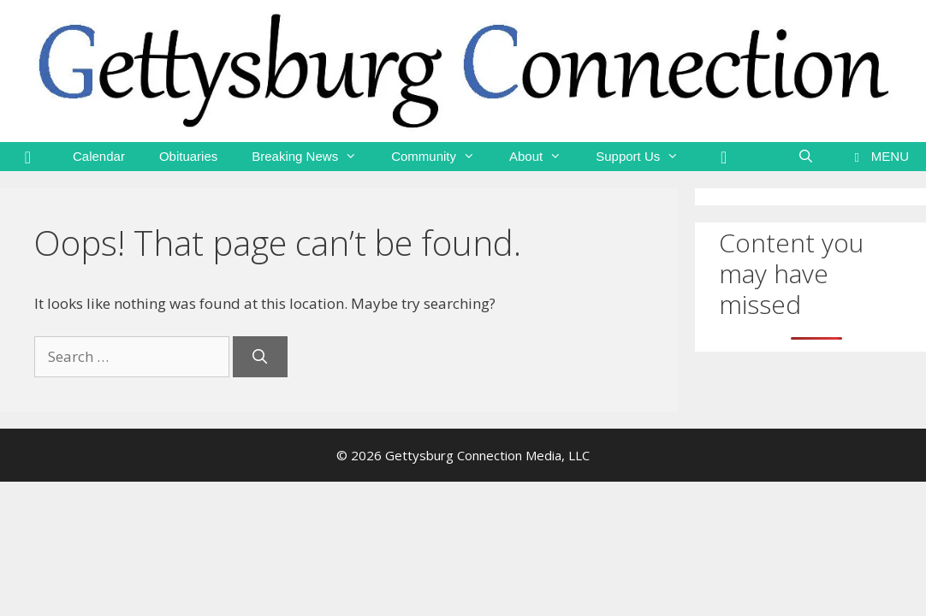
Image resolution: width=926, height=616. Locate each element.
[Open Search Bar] (806, 156)
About (544, 156)
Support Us (646, 156)
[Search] (260, 356)
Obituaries (188, 156)
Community (441, 156)
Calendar (99, 156)
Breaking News (313, 156)
